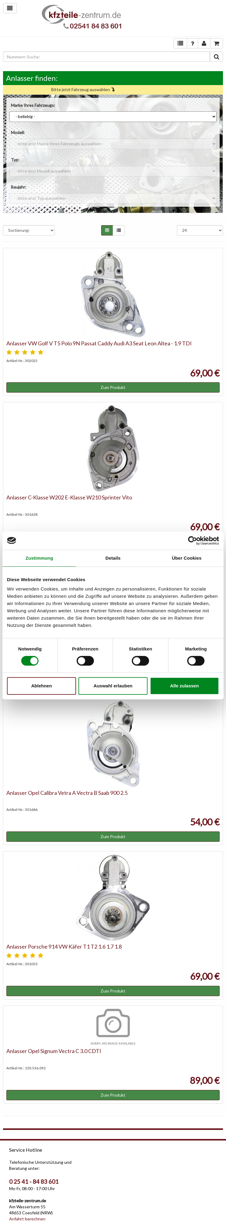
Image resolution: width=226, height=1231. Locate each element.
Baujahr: (18, 186)
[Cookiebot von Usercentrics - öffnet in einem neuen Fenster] (192, 540)
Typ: (15, 159)
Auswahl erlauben (113, 685)
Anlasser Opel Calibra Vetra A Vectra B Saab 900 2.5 (67, 792)
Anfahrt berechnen (27, 1218)
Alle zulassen (184, 685)
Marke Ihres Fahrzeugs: (33, 105)
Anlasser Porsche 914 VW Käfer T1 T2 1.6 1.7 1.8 (64, 946)
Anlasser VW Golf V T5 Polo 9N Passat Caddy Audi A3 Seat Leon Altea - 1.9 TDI (99, 343)
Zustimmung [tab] (39, 558)
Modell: (18, 132)
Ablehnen (41, 685)
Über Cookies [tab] (186, 558)
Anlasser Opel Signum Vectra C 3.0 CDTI (53, 1051)
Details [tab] (113, 558)
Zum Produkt (113, 387)
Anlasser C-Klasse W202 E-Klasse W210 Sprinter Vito (69, 497)
